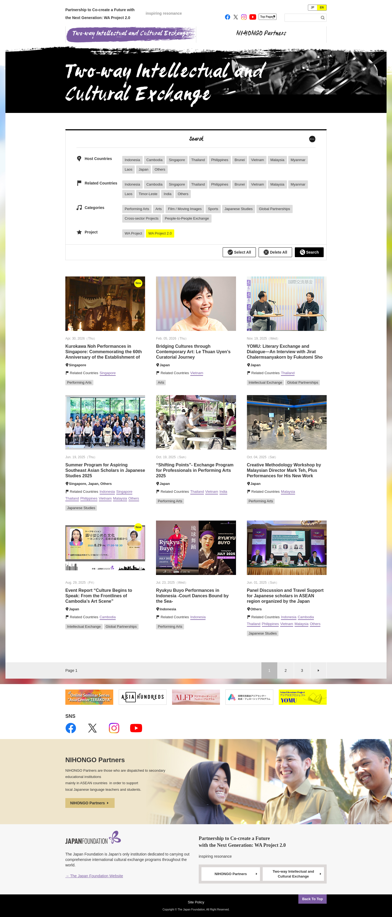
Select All (239, 252)
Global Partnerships (274, 209)
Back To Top (312, 899)
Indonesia (132, 160)
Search (309, 252)
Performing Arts (137, 209)
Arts (158, 209)
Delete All (275, 252)
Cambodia (154, 160)
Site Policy (196, 902)
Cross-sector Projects (141, 218)
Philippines (219, 160)
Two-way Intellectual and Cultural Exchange (297, 874)
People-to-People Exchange (187, 218)
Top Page (267, 16)
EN (322, 7)
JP (312, 7)
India (167, 194)
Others (160, 169)
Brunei (240, 160)
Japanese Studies (239, 209)
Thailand (198, 160)
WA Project (133, 233)
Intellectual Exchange (265, 382)
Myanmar (298, 160)
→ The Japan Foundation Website (94, 876)
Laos (128, 169)
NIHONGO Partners (90, 803)
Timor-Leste (148, 194)
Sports (213, 209)
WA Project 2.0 (160, 233)
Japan (143, 169)
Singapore (177, 160)
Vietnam (257, 160)
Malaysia (277, 160)
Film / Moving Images (185, 209)
